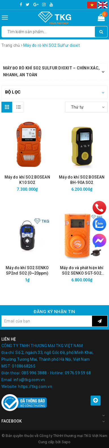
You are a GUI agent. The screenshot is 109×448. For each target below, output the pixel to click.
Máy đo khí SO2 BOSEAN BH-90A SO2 (81, 180)
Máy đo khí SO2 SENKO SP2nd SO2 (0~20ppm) (27, 270)
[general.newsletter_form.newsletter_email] (46, 321)
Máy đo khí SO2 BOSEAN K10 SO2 (27, 180)
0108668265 (23, 366)
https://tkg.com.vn (35, 386)
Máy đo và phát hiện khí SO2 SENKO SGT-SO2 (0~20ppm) (81, 271)
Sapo (66, 442)
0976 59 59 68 (78, 373)
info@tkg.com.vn (29, 379)
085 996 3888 (34, 373)
